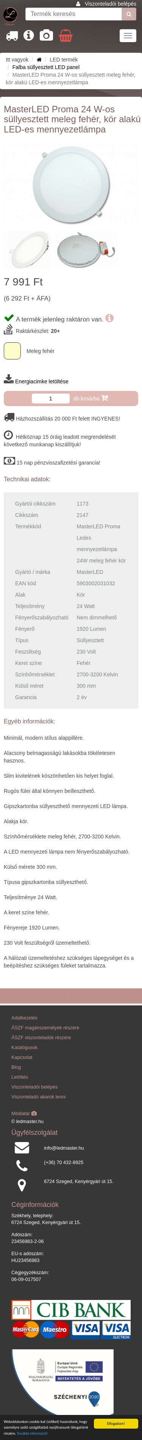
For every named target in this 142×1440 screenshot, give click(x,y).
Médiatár (24, 1113)
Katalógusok (24, 1047)
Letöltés (19, 1077)
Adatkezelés (24, 1018)
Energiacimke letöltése (42, 381)
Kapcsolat (21, 1057)
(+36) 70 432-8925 (63, 1162)
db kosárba (90, 398)
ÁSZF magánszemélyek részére (45, 1027)
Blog (16, 1067)
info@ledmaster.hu (64, 1148)
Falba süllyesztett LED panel (46, 67)
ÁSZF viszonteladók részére (41, 1037)
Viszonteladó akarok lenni (38, 1097)
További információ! (32, 1433)
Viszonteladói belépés (110, 4)
